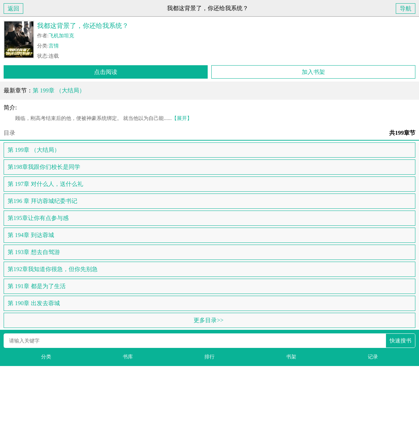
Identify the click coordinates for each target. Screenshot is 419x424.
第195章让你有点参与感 (38, 218)
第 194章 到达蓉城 (31, 235)
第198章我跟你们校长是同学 (44, 167)
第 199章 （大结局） (59, 90)
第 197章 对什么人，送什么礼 (45, 184)
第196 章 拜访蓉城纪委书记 (42, 201)
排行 (209, 356)
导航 (405, 8)
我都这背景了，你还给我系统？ (83, 25)
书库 (128, 356)
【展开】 (182, 118)
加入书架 (313, 72)
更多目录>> (208, 320)
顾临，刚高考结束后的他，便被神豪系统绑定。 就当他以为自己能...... (98, 118)
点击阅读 (105, 72)
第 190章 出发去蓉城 (34, 303)
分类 (46, 356)
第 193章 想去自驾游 (34, 252)
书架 (291, 356)
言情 (54, 46)
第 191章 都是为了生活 (37, 286)
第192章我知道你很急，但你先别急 (53, 269)
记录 (373, 356)
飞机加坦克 (61, 35)
